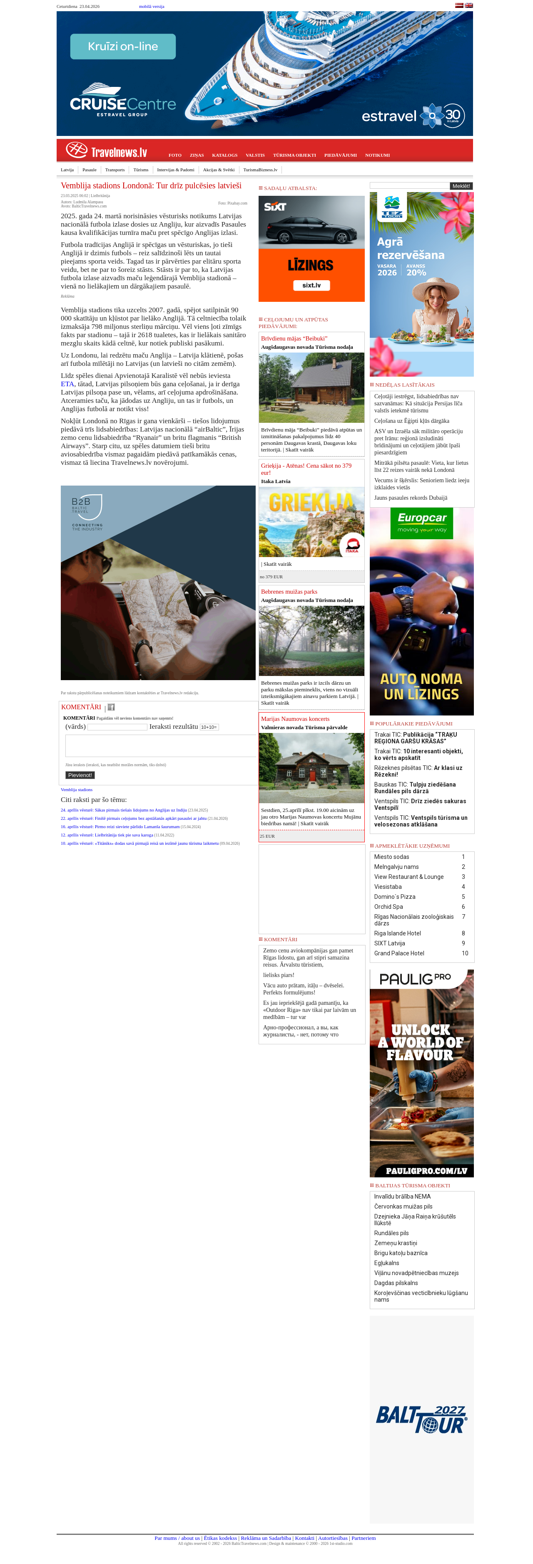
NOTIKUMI (377, 155)
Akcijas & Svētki (219, 169)
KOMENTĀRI (81, 706)
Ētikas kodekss (220, 1538)
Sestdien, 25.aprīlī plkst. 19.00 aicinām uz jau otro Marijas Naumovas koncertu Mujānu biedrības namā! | (311, 816)
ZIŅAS (197, 155)
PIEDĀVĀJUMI (340, 155)
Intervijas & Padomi (175, 169)
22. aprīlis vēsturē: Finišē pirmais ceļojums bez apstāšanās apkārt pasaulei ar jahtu (134, 823)
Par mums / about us (177, 1538)
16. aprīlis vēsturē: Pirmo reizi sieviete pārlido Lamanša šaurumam (120, 831)
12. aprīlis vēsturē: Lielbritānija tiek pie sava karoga (107, 840)
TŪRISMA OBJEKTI (294, 155)
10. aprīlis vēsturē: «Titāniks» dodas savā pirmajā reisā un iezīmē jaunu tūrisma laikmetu (140, 848)
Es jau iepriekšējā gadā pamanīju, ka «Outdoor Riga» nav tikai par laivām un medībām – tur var (309, 1010)
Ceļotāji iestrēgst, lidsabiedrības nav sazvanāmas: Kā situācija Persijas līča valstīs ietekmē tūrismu (418, 403)
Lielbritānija (100, 196)
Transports (115, 169)
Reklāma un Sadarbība (266, 1538)
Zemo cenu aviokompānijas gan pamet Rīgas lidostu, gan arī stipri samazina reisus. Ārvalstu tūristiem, (308, 957)
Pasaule (89, 169)
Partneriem (363, 1538)
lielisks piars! (278, 975)
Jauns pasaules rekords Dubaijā (410, 498)
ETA (67, 384)
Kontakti (304, 1538)
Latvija (67, 169)
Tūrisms (140, 169)
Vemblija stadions (76, 794)
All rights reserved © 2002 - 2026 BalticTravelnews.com (222, 1544)
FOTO (175, 155)
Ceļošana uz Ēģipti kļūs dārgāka (411, 421)
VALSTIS (255, 155)
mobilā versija (151, 6)
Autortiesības (333, 1538)
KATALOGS (225, 155)
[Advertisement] (312, 886)
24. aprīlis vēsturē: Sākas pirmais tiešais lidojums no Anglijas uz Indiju (124, 815)
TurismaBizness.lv (261, 169)
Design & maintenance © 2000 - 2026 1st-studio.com (311, 1544)
